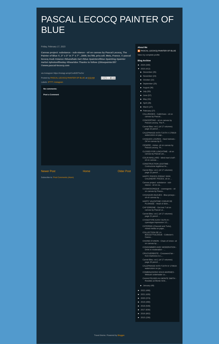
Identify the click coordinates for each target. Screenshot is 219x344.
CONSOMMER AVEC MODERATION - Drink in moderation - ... (159, 248)
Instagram (58, 82)
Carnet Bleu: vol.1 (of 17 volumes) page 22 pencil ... (157, 127)
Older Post (124, 171)
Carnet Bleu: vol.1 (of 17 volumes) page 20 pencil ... (157, 260)
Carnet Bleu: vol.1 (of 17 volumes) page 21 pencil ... (157, 215)
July (145, 91)
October (147, 80)
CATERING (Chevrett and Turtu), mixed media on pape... (157, 227)
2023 (143, 69)
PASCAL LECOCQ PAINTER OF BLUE (158, 51)
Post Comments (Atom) (63, 177)
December (148, 72)
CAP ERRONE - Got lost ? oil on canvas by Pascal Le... (157, 208)
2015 (143, 317)
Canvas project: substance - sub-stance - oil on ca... (157, 183)
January (147, 285)
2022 (143, 290)
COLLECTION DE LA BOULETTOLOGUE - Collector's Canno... (158, 234)
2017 (143, 310)
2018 (143, 306)
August (146, 87)
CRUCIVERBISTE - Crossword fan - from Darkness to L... (158, 254)
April (145, 103)
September (148, 83)
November (148, 76)
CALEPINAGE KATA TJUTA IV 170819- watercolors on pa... (160, 267)
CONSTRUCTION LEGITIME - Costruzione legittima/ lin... (156, 165)
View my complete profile (149, 55)
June (145, 95)
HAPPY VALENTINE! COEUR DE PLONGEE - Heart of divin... (157, 202)
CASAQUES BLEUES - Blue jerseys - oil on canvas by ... (159, 196)
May (145, 99)
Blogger (121, 335)
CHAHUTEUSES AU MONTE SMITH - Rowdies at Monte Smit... (159, 279)
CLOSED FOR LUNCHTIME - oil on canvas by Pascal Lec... (158, 152)
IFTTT (50, 82)
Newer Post (48, 171)
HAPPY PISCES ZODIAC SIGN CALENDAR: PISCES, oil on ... (157, 177)
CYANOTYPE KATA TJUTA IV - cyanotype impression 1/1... (156, 221)
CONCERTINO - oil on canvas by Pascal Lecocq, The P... (157, 121)
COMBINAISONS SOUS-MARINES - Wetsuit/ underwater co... (159, 273)
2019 (143, 302)
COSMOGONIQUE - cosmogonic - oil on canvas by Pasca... (159, 190)
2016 (143, 313)
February (147, 111)
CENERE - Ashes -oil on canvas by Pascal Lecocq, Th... (158, 146)
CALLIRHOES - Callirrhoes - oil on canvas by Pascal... (158, 115)
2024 (143, 65)
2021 (143, 294)
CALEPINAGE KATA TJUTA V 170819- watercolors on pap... (160, 134)
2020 (143, 298)
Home (86, 171)
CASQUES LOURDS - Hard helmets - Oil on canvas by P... (159, 140)
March (146, 107)
